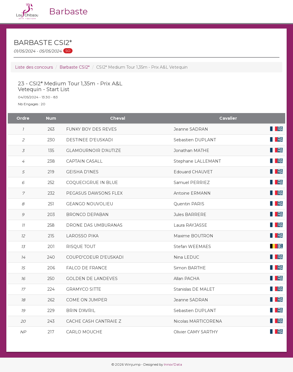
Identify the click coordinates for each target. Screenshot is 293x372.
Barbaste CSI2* (75, 67)
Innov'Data (173, 364)
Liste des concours (34, 67)
